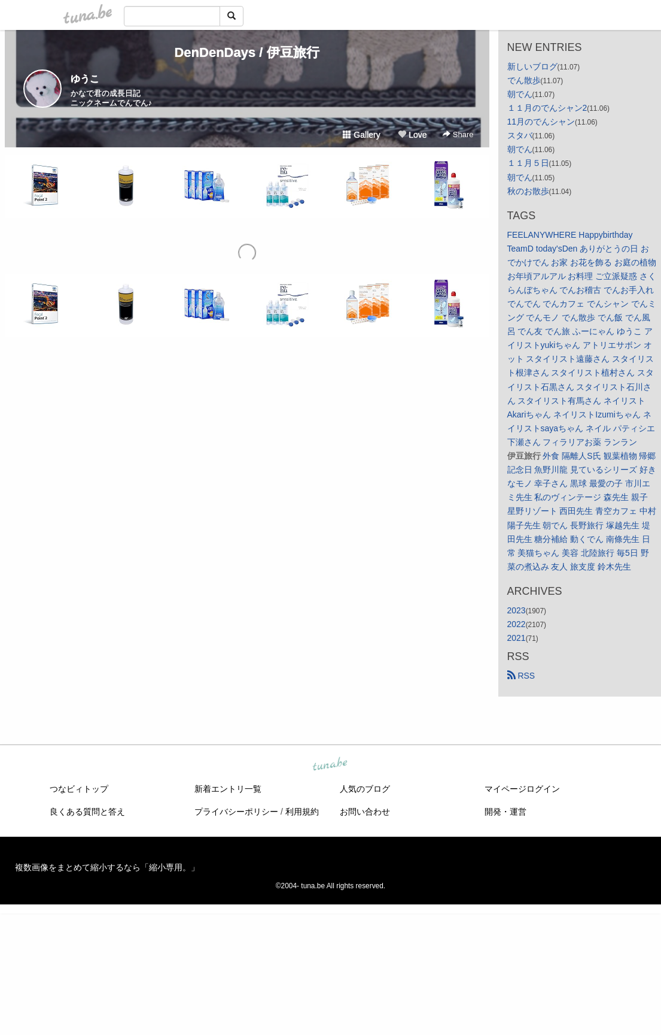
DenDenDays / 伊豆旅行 (246, 52)
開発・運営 (505, 811)
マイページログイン (522, 789)
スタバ (519, 135)
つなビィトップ (79, 789)
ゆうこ (85, 79)
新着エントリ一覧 (227, 789)
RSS (521, 675)
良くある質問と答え (87, 811)
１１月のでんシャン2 (547, 108)
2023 (516, 610)
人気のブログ (365, 789)
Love (412, 135)
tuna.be (330, 765)
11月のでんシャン (541, 121)
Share (458, 134)
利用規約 (302, 811)
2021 (516, 638)
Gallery (361, 135)
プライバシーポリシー (236, 811)
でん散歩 (524, 80)
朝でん (519, 94)
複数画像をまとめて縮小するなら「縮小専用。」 (107, 867)
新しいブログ (532, 66)
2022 (516, 624)
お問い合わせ (365, 811)
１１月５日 (528, 163)
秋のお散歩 (528, 191)
